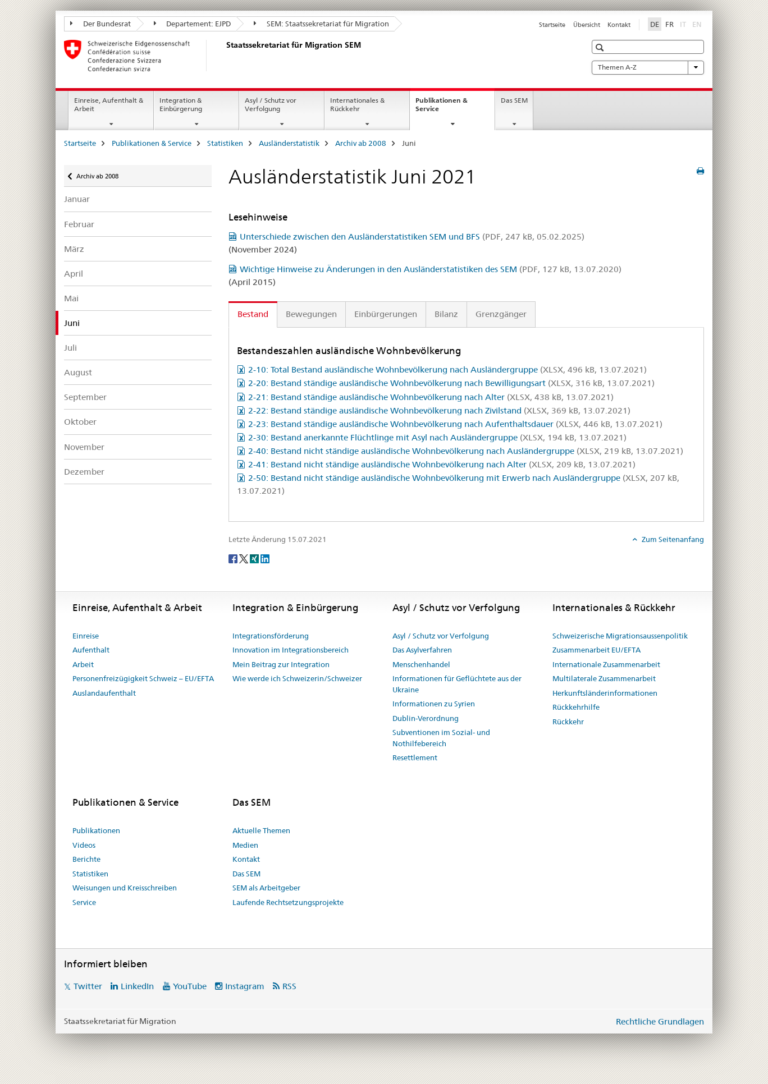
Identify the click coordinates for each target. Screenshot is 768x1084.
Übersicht (586, 25)
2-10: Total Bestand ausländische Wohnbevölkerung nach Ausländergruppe (447, 369)
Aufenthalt (90, 649)
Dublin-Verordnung (425, 718)
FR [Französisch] (669, 24)
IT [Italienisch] (684, 24)
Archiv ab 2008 (360, 143)
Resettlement (414, 757)
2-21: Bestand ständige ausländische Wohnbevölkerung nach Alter (431, 397)
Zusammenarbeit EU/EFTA (596, 649)
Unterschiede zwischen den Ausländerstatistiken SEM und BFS (412, 236)
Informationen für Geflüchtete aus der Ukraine (457, 684)
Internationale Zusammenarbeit (606, 664)
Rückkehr (568, 721)
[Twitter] (244, 558)
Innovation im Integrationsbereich (290, 649)
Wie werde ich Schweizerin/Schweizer (297, 678)
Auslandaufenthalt (104, 692)
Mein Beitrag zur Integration (281, 664)
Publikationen (96, 830)
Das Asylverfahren (422, 649)
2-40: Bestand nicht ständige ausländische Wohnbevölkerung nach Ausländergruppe (465, 450)
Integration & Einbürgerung (180, 104)
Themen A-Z (648, 67)
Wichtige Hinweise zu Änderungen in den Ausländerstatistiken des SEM (430, 269)
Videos (83, 844)
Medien (245, 844)
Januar (77, 199)
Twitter (88, 986)
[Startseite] (224, 55)
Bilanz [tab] (446, 314)
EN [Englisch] (698, 24)
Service (84, 902)
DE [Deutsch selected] (654, 24)
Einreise (85, 635)
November (84, 447)
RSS (289, 986)
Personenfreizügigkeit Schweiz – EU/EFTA (143, 678)
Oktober (80, 421)
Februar (79, 224)
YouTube (190, 986)
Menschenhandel (421, 664)
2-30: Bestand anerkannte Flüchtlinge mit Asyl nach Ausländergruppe (437, 437)
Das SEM (514, 100)
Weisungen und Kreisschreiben (124, 887)
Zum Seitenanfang (672, 539)
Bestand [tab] (252, 314)
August (78, 372)
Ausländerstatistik (289, 143)
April (73, 273)
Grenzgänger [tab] (501, 314)
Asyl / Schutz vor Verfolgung (270, 104)
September (85, 397)
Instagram (244, 986)
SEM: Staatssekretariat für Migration (321, 23)
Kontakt (618, 25)
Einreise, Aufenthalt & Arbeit (108, 104)
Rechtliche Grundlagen (660, 1021)
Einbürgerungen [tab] (385, 314)
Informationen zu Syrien (433, 703)
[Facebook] (233, 558)
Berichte (86, 859)
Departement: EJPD (192, 23)
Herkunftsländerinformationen (604, 692)
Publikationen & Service (441, 108)
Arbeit (83, 664)
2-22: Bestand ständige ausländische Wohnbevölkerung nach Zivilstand (439, 410)
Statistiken (225, 143)
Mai (71, 298)
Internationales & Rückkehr (357, 104)
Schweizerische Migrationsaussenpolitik (620, 635)
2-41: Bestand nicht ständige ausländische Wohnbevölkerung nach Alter (442, 464)
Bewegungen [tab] (311, 314)
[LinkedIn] (264, 558)
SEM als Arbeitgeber (266, 887)
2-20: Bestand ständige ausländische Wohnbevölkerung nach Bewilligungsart (451, 383)
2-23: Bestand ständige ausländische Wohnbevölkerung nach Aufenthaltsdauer (455, 424)
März (74, 249)
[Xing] (255, 558)
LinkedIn (137, 986)
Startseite (552, 25)
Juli (70, 347)
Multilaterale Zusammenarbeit (604, 678)
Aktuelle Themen (261, 830)
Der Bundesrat (100, 23)
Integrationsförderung (270, 635)
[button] (601, 47)
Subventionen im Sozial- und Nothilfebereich (441, 738)
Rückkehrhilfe (576, 706)
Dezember (84, 471)
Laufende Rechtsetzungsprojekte (288, 902)
